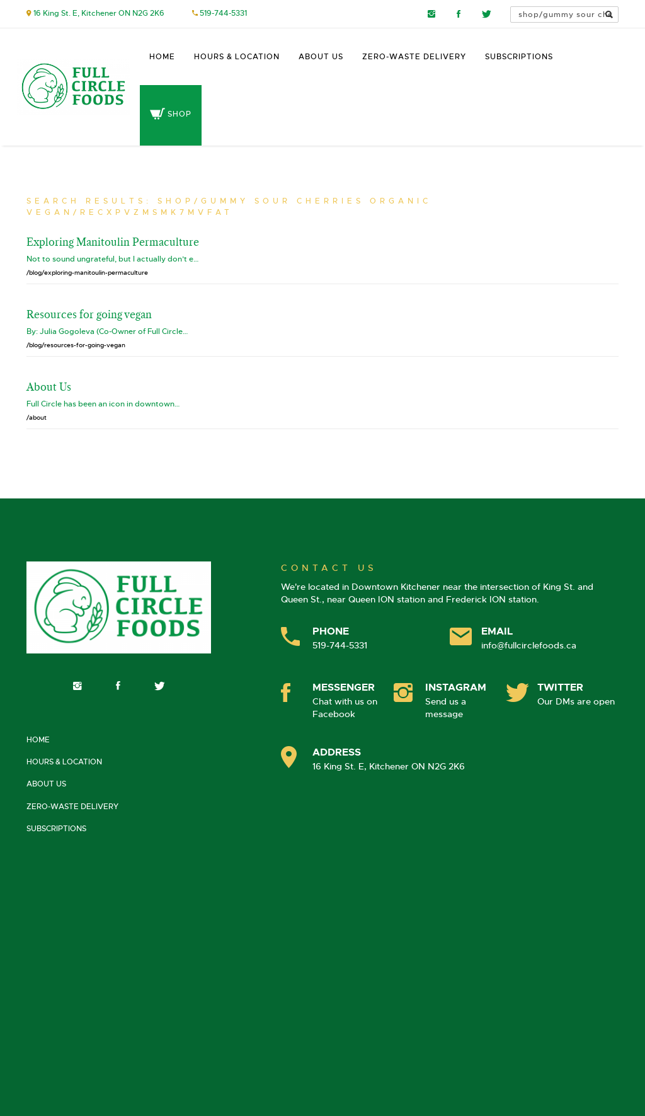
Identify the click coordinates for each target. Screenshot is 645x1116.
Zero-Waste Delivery (414, 57)
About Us (321, 57)
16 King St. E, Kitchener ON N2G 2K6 (98, 13)
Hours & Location (237, 57)
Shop (170, 114)
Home (162, 57)
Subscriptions (519, 57)
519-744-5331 (223, 13)
